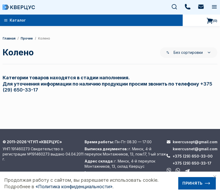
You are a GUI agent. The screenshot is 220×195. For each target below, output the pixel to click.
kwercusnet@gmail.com (195, 149)
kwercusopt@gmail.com (195, 142)
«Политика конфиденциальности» (73, 186)
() (212, 21)
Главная (9, 38)
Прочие (27, 38)
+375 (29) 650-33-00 (193, 156)
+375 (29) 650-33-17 (192, 163)
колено (44, 38)
